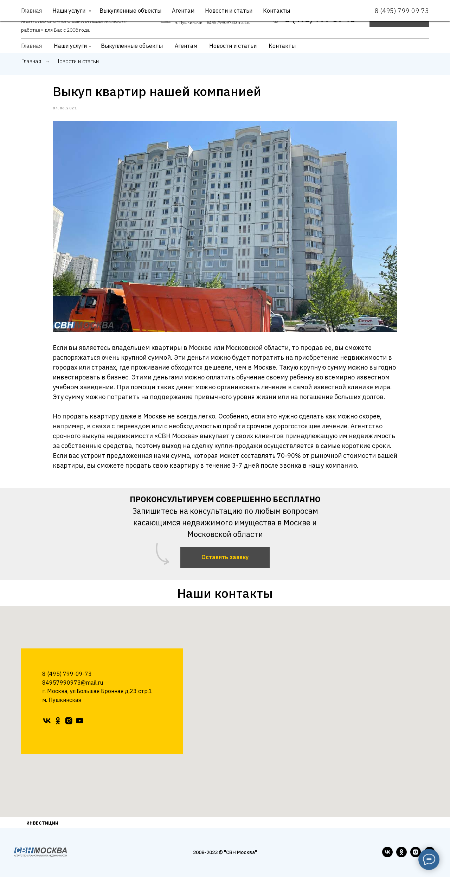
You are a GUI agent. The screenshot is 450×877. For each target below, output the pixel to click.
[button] (399, 19)
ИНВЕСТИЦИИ (42, 823)
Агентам (186, 45)
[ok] (57, 720)
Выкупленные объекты (132, 45)
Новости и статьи (233, 45)
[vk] (47, 720)
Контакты (282, 45)
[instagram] (68, 720)
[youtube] (79, 720)
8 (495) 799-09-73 (320, 19)
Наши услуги (70, 45)
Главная (31, 45)
